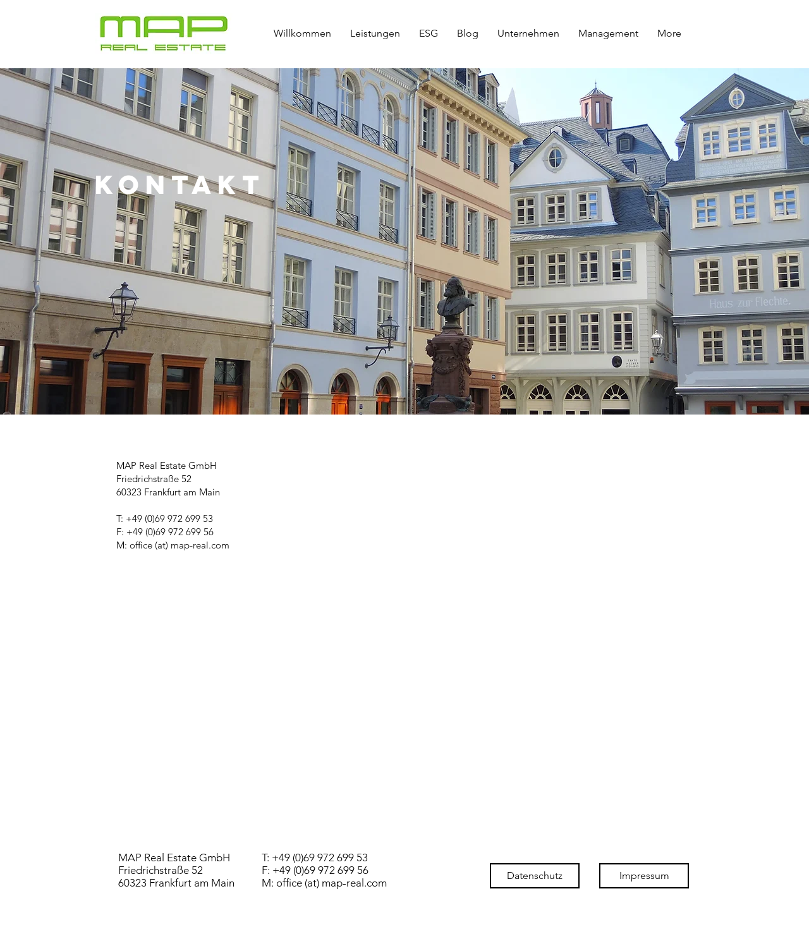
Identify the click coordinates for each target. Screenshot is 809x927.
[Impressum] (644, 875)
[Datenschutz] (535, 875)
